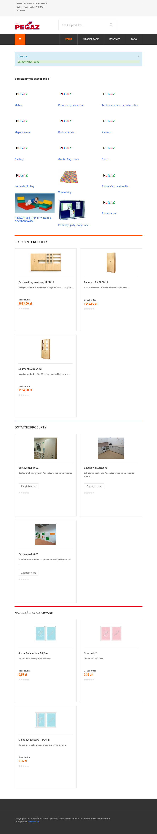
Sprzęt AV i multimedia (115, 186)
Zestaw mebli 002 (28, 467)
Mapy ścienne (22, 132)
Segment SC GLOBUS (30, 368)
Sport (105, 159)
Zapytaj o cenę (28, 486)
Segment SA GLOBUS (96, 282)
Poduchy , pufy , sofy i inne (73, 225)
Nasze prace (91, 39)
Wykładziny (64, 192)
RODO (134, 39)
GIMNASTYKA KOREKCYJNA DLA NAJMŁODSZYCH (33, 219)
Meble (18, 105)
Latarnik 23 (33, 821)
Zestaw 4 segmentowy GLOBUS (36, 282)
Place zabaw (109, 213)
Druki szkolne (66, 132)
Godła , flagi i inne (68, 159)
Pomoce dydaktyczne (70, 105)
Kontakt (114, 39)
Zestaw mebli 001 (28, 554)
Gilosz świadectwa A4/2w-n (34, 739)
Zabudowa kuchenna (95, 467)
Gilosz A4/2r (91, 653)
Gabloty (19, 159)
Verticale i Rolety (24, 186)
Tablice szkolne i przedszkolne (120, 105)
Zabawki (106, 132)
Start (68, 39)
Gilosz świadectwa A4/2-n (33, 653)
